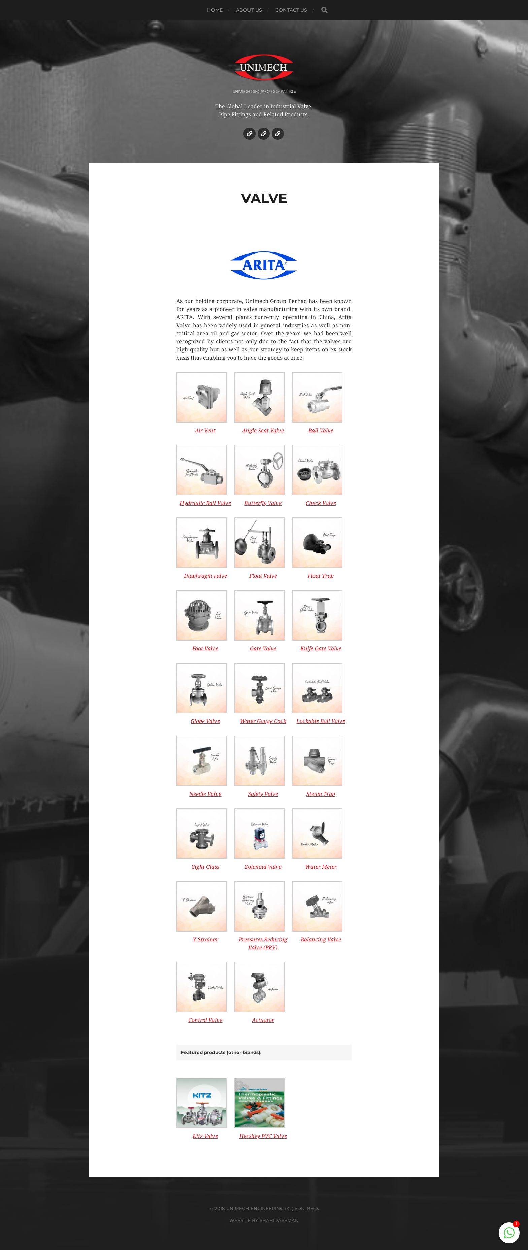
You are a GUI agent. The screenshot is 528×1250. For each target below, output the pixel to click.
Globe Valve (205, 721)
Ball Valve (320, 430)
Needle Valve (205, 794)
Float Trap (321, 576)
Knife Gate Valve (320, 648)
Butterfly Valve (263, 503)
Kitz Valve (205, 1136)
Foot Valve (205, 648)
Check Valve (321, 503)
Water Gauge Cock (263, 721)
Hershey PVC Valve (263, 1136)
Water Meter (321, 867)
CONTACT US (291, 10)
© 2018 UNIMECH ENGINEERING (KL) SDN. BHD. (264, 1208)
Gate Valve (263, 648)
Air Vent (205, 430)
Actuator (263, 1020)
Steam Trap (320, 794)
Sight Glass (205, 867)
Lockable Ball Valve (320, 721)
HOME (215, 10)
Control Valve (205, 1020)
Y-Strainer (205, 939)
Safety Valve (263, 794)
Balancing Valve (321, 939)
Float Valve (263, 576)
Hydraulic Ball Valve (205, 503)
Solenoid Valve (263, 867)
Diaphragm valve (205, 576)
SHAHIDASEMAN (279, 1220)
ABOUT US (249, 10)
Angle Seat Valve (263, 430)
